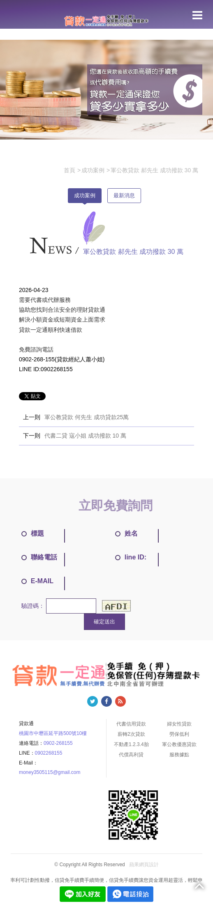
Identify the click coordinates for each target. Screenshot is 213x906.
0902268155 (49, 753)
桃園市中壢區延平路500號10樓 (53, 733)
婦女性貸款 (179, 724)
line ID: (130, 557)
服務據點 (179, 755)
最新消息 (124, 195)
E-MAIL (37, 580)
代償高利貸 (131, 755)
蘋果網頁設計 (144, 864)
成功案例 (84, 195)
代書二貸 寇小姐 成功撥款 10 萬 (85, 435)
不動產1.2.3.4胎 (131, 744)
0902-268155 (58, 743)
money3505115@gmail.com (50, 772)
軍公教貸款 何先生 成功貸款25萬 (86, 417)
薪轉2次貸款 (131, 734)
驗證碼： (32, 605)
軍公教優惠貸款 (179, 744)
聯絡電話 (39, 557)
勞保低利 (179, 734)
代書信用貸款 (131, 724)
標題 (32, 533)
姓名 (126, 533)
